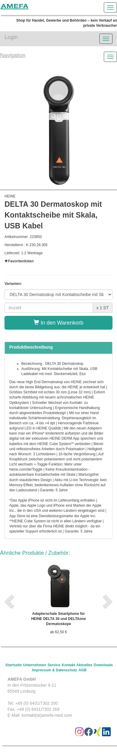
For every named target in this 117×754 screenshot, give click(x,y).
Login (11, 37)
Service (53, 665)
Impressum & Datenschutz (54, 670)
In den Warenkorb (58, 322)
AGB (83, 670)
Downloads (103, 665)
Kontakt (68, 665)
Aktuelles (84, 665)
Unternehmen (34, 665)
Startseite (13, 665)
